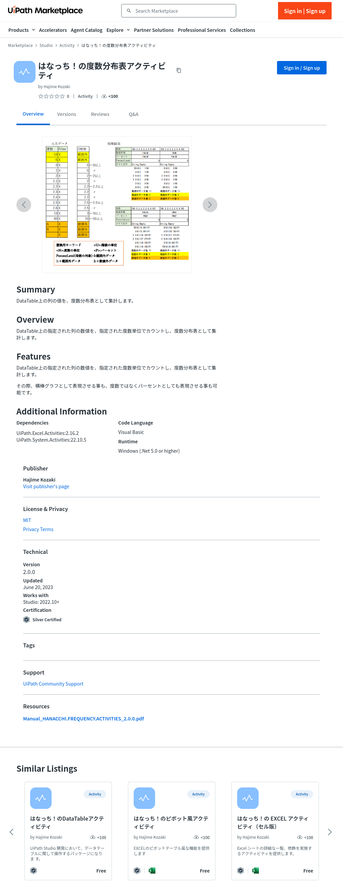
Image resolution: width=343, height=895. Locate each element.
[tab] (33, 116)
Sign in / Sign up (302, 67)
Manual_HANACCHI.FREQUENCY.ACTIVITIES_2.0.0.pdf (83, 718)
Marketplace (20, 45)
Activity (67, 45)
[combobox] (183, 11)
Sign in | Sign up (305, 11)
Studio (46, 45)
